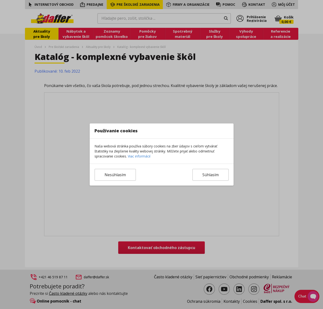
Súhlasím (210, 174)
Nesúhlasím (115, 174)
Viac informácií (139, 156)
